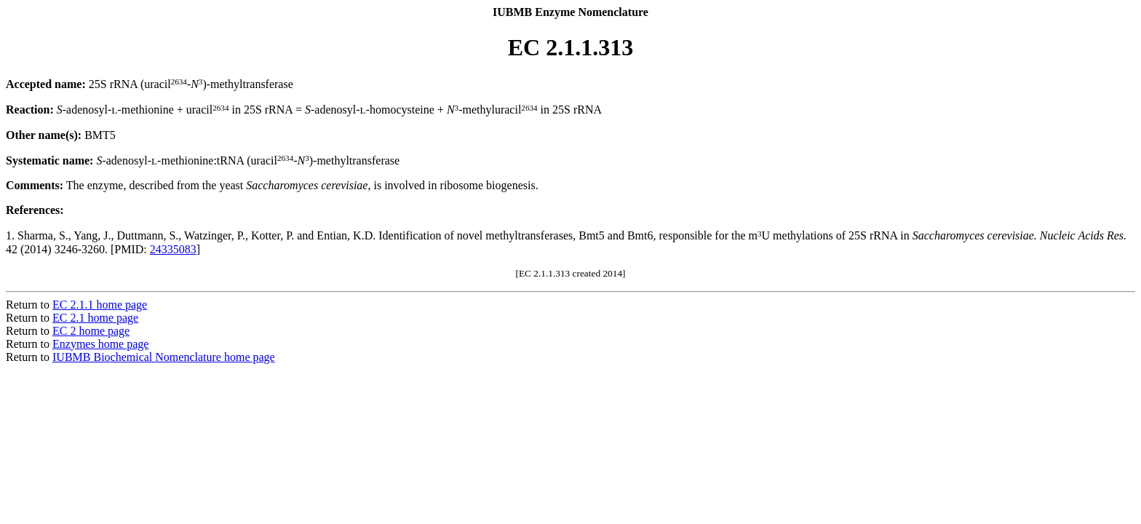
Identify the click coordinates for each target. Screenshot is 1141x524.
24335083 (173, 249)
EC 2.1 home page (95, 317)
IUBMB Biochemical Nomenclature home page (163, 357)
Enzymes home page (100, 344)
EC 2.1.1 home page (99, 304)
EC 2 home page (91, 331)
